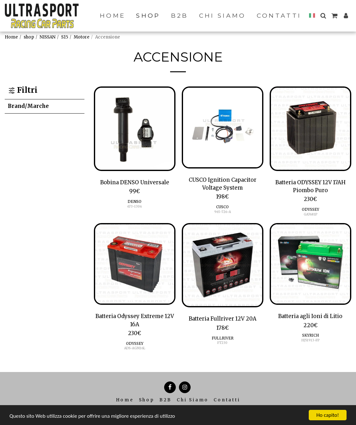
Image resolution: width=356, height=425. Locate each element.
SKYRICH (310, 335)
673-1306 (134, 206)
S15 (64, 37)
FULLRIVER (222, 338)
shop (29, 37)
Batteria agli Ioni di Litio (310, 316)
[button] (323, 16)
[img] (134, 128)
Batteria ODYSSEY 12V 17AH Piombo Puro (310, 186)
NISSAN (47, 37)
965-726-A (222, 212)
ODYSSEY (310, 209)
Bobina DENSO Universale (134, 182)
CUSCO (222, 206)
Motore (81, 37)
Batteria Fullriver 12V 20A (222, 318)
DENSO (134, 201)
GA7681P (310, 214)
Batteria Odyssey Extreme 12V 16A (134, 320)
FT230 (222, 343)
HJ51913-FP (310, 340)
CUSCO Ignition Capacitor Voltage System (222, 183)
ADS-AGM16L (134, 348)
